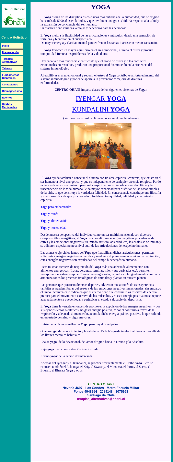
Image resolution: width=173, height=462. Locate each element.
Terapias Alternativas (9, 60)
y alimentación (57, 220)
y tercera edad (57, 227)
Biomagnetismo (12, 91)
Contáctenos (10, 84)
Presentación (10, 52)
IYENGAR (101, 98)
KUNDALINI (101, 109)
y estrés (52, 214)
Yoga (44, 207)
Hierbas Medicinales (9, 106)
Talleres (7, 68)
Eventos (7, 97)
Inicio (5, 45)
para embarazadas (59, 207)
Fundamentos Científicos (10, 76)
